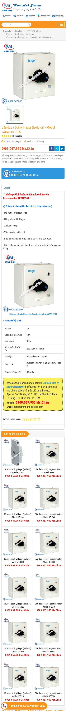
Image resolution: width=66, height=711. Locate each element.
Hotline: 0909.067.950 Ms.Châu (23, 706)
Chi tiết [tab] (7, 188)
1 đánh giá (17, 136)
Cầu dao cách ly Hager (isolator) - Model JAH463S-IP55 (33, 314)
